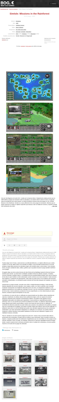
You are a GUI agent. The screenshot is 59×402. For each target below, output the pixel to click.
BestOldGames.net (4, 9)
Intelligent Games (20, 25)
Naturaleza (28, 31)
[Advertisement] (29, 60)
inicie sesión (28, 46)
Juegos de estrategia (13, 9)
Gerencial (18, 31)
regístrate (23, 46)
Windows (24, 33)
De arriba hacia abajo (21, 29)
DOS (17, 33)
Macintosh (33, 33)
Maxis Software (19, 27)
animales (23, 31)
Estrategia (18, 21)
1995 (17, 23)
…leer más (54, 206)
